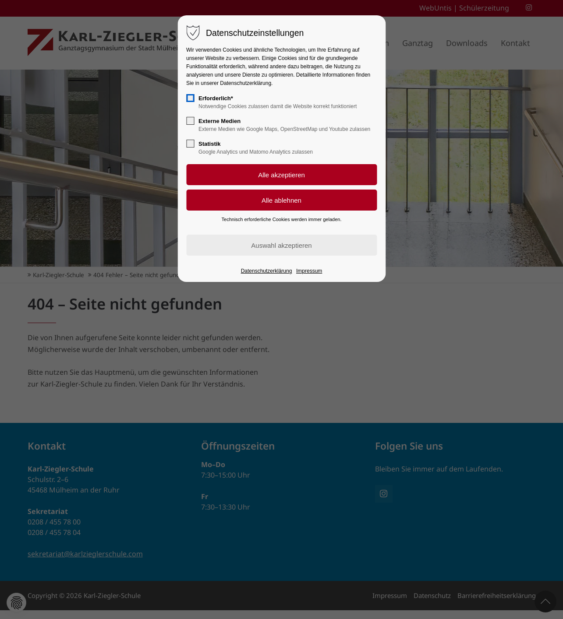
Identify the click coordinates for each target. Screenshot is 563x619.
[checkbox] (190, 98)
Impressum (309, 271)
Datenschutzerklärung (266, 271)
